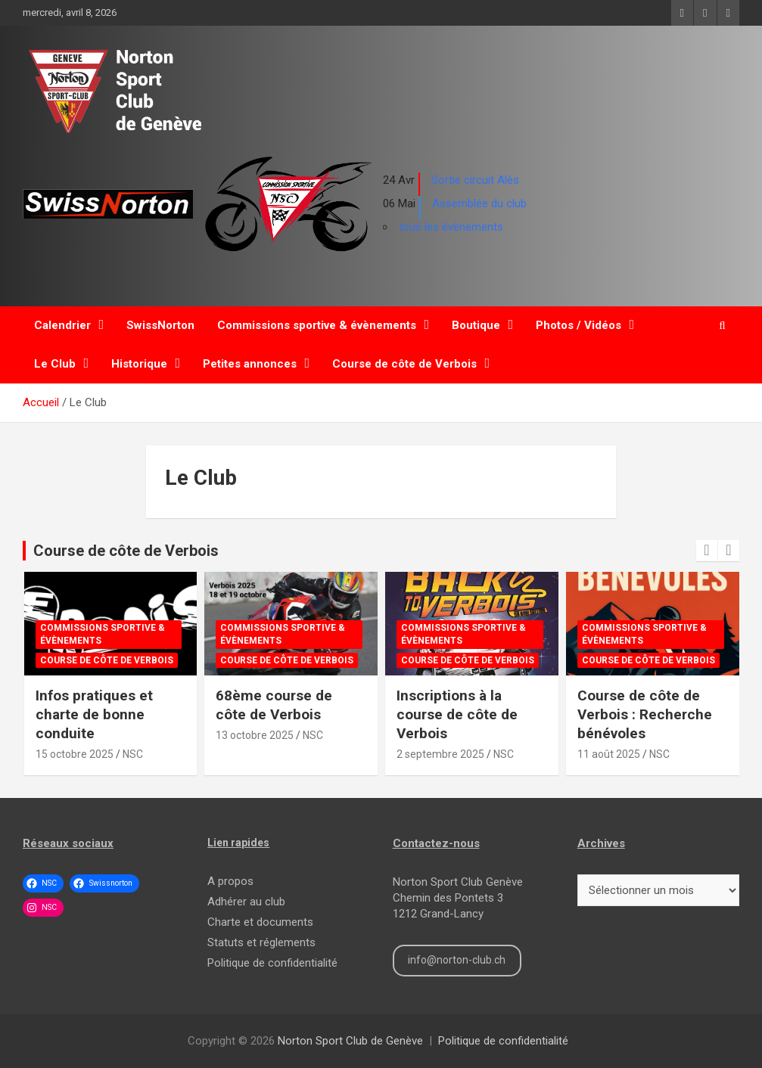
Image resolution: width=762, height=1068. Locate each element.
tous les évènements (451, 227)
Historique (139, 364)
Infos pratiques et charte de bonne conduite (94, 714)
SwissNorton (160, 325)
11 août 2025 (608, 754)
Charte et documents (260, 922)
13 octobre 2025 (255, 735)
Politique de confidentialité (272, 963)
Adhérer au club (246, 901)
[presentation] (706, 550)
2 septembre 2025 (440, 754)
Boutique (476, 325)
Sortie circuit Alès (475, 180)
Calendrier (62, 325)
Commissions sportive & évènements (316, 325)
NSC (133, 754)
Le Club (55, 364)
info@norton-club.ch (456, 960)
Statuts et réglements (261, 942)
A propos (230, 881)
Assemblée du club (479, 203)
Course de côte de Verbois (404, 364)
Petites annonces (250, 364)
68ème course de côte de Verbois (274, 705)
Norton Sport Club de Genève (350, 1041)
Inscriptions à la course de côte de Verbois (457, 714)
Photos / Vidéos (578, 325)
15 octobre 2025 (75, 754)
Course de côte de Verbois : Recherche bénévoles (644, 714)
